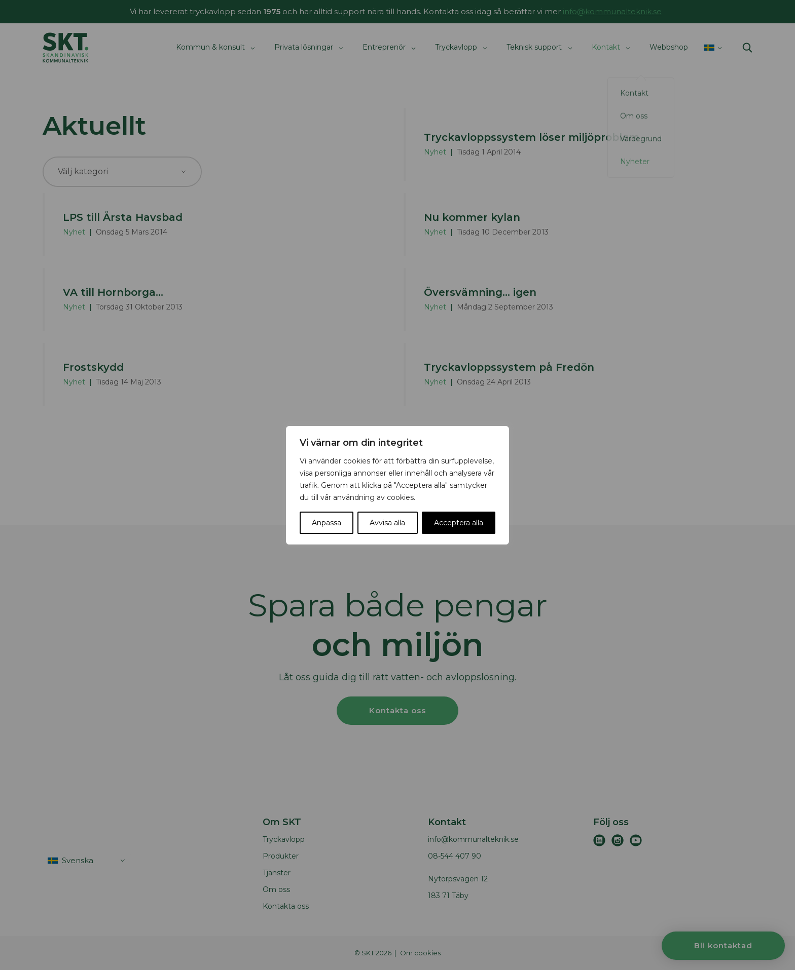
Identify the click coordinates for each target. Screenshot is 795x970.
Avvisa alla (387, 522)
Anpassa (326, 522)
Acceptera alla (458, 522)
